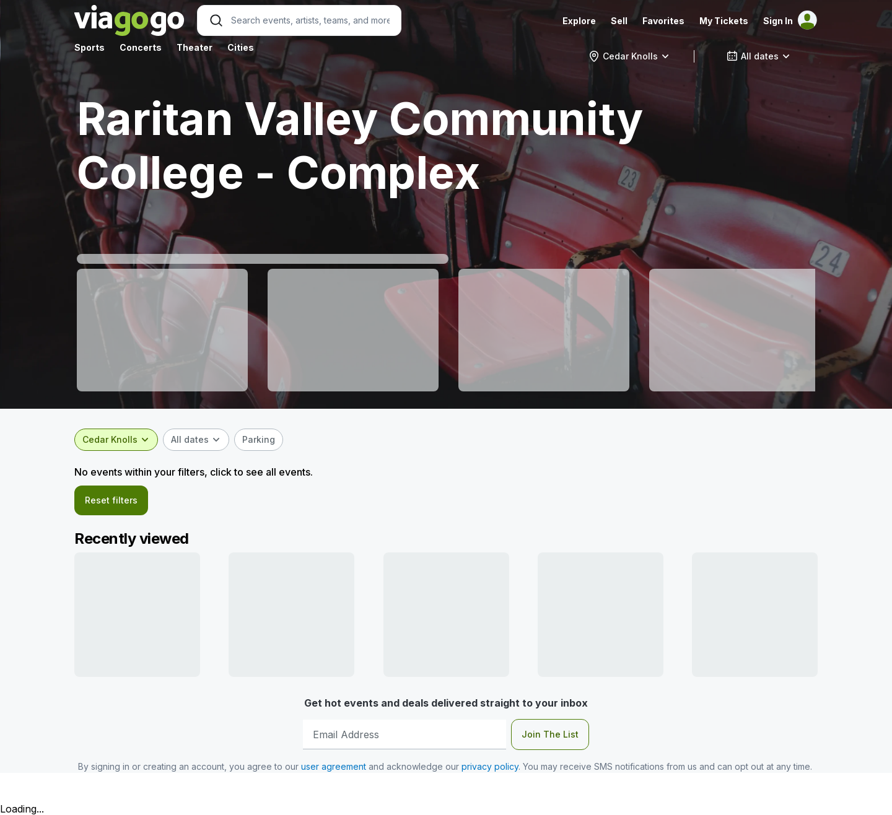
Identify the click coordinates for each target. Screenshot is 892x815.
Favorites (663, 20)
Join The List (550, 734)
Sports (89, 47)
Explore (579, 20)
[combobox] (629, 56)
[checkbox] (258, 440)
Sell (619, 20)
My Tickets (723, 20)
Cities (240, 47)
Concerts (141, 47)
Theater (194, 47)
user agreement (333, 766)
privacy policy (489, 766)
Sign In (778, 20)
